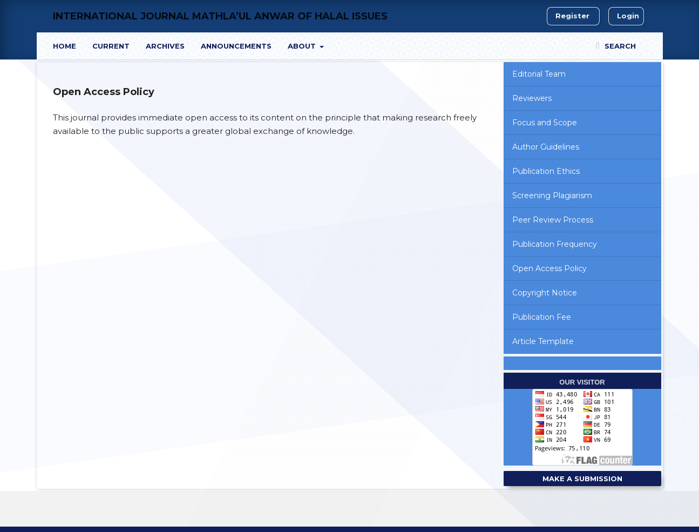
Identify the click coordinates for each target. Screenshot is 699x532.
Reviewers (532, 98)
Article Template (543, 341)
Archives (165, 46)
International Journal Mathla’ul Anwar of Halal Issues (220, 16)
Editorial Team (539, 74)
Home (64, 46)
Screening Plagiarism (552, 195)
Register (572, 15)
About (303, 46)
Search (619, 46)
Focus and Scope (544, 122)
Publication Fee (541, 317)
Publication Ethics (546, 171)
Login (628, 15)
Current (111, 46)
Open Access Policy (549, 268)
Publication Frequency (554, 244)
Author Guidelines (545, 147)
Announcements (236, 46)
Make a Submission (582, 478)
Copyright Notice (544, 293)
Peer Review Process (552, 220)
